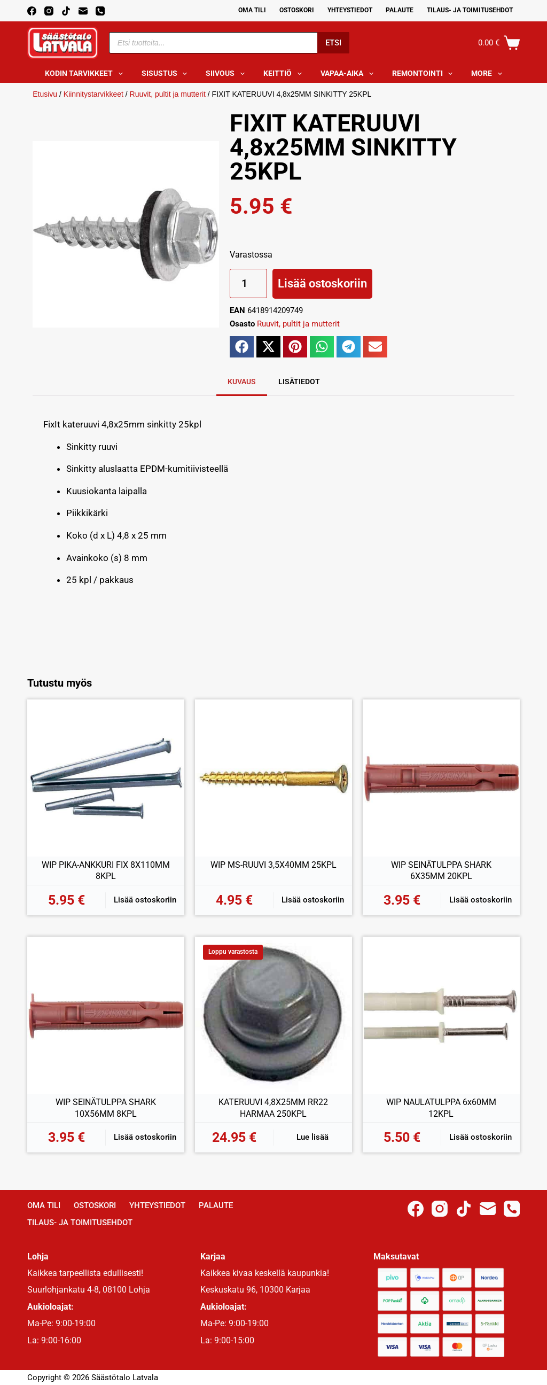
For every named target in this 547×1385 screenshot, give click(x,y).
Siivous (227, 73)
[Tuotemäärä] (248, 283)
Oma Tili (252, 10)
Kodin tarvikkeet (86, 73)
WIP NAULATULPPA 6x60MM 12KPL (441, 1108)
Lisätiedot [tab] (299, 381)
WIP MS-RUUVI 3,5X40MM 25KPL (273, 865)
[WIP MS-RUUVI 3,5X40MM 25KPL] (273, 778)
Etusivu (45, 94)
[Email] (83, 10)
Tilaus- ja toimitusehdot (470, 10)
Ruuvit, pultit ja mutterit (168, 94)
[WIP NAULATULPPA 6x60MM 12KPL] (441, 1015)
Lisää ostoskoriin (322, 283)
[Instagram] (48, 10)
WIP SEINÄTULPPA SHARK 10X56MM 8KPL (106, 1108)
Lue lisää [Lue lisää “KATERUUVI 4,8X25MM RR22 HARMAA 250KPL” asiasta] (312, 1137)
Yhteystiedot (349, 10)
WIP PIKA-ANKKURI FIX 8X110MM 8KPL (106, 871)
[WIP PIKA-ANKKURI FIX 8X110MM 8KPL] (105, 778)
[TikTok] (66, 10)
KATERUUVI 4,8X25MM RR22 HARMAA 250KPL (273, 1108)
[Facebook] (31, 10)
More (488, 73)
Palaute (399, 10)
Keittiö (284, 73)
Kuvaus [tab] (242, 381)
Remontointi (424, 73)
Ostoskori (296, 10)
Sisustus (167, 73)
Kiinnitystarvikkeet (93, 94)
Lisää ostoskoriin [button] (145, 900)
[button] (242, 346)
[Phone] (100, 10)
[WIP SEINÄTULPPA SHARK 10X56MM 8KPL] (105, 1015)
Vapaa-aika (349, 73)
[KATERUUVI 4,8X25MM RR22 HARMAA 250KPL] (273, 1015)
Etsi (333, 43)
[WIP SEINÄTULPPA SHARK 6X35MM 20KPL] (441, 778)
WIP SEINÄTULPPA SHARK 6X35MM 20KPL (441, 871)
